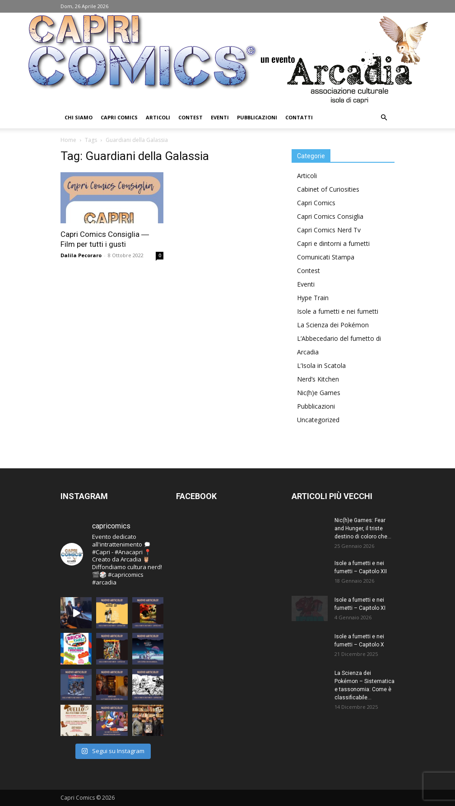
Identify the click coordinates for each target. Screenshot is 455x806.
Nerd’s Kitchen (318, 379)
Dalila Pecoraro (81, 255)
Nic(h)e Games (318, 392)
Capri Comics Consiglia (330, 216)
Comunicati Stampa (325, 257)
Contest (190, 117)
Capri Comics (119, 117)
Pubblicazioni (257, 117)
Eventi (220, 117)
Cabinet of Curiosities (328, 189)
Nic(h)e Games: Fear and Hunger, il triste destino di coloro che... (362, 528)
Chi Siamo (79, 117)
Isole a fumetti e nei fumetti (337, 311)
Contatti (299, 117)
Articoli (158, 117)
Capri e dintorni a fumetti (333, 243)
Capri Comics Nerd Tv (329, 230)
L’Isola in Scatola (321, 365)
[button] (384, 117)
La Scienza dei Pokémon (333, 325)
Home (68, 140)
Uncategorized (318, 419)
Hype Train (313, 297)
